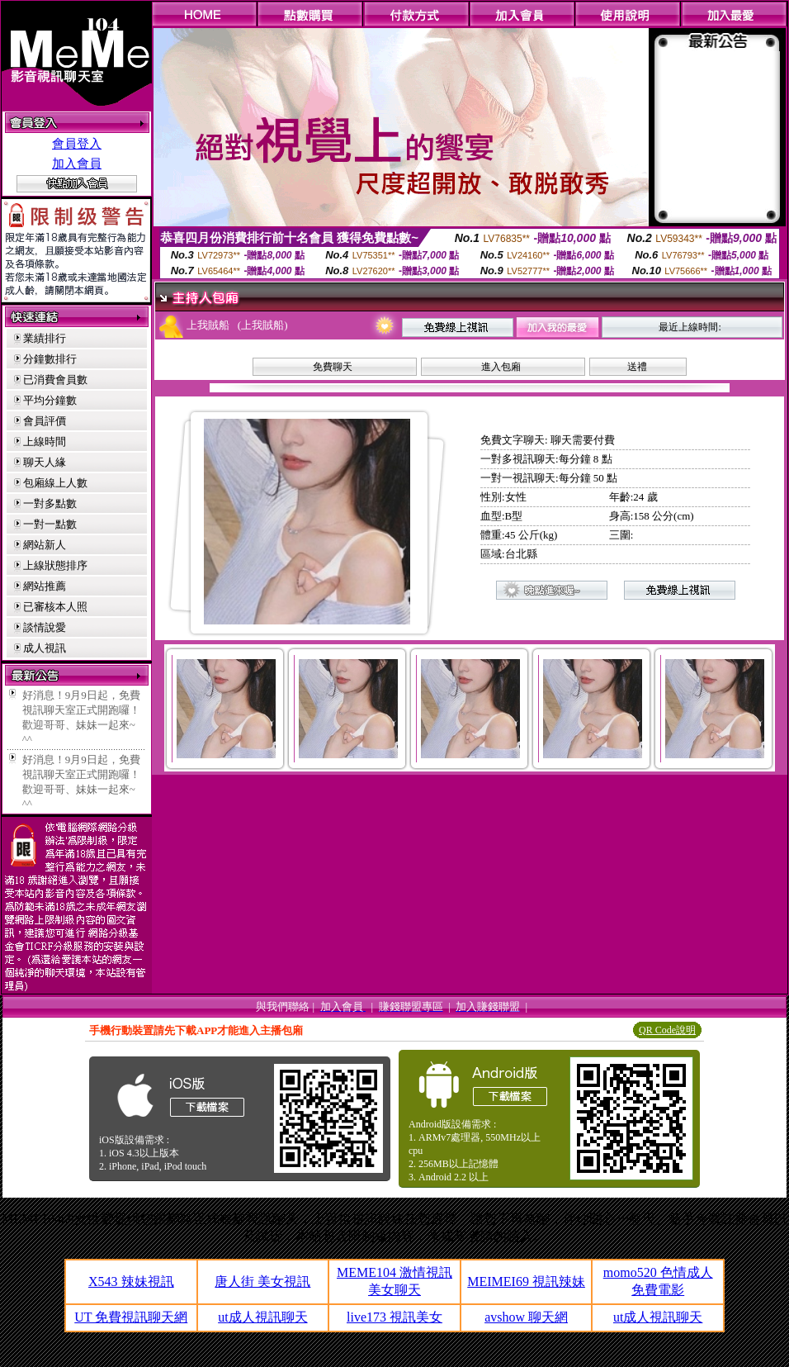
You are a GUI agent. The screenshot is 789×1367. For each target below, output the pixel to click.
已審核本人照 (55, 606)
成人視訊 (44, 648)
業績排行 (44, 338)
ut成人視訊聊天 (262, 1317)
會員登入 (77, 143)
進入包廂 (501, 367)
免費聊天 (332, 367)
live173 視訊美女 (394, 1317)
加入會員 (77, 163)
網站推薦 (44, 586)
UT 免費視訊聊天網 (130, 1317)
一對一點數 (50, 524)
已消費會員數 (55, 379)
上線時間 (44, 441)
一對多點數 (50, 503)
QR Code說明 (667, 1030)
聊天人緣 (44, 462)
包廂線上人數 (55, 483)
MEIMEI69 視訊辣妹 (526, 1281)
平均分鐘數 (50, 400)
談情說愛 (44, 627)
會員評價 (44, 421)
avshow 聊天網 (526, 1317)
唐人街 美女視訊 (262, 1281)
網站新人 (44, 545)
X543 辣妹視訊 (131, 1281)
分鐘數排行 (50, 359)
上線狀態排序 (55, 565)
